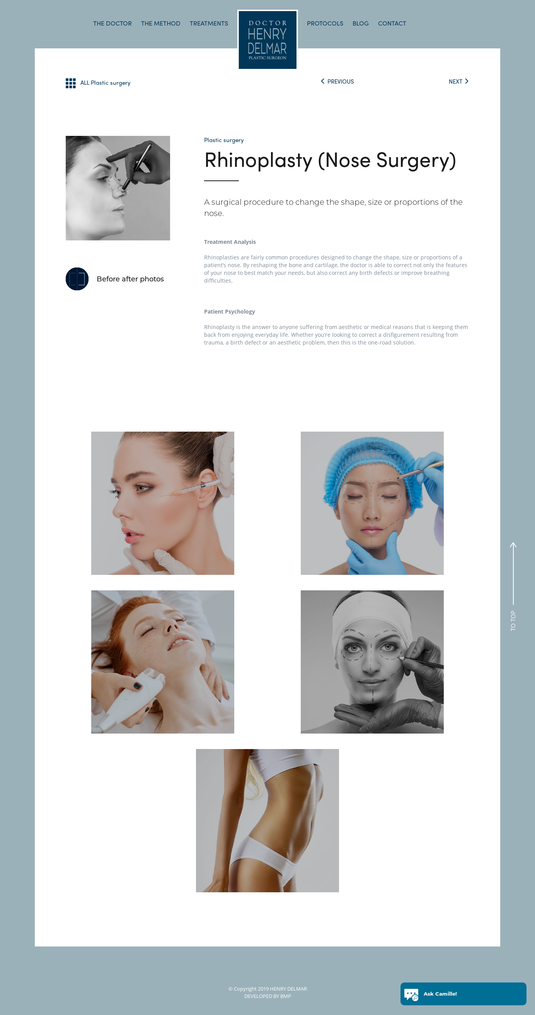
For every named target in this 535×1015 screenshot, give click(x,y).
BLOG (361, 23)
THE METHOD (161, 23)
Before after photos (130, 279)
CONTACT (392, 23)
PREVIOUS (337, 81)
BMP (285, 996)
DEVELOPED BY (261, 996)
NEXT (459, 81)
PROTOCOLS (325, 23)
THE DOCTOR (112, 23)
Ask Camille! (440, 995)
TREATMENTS (209, 23)
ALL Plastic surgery (98, 83)
